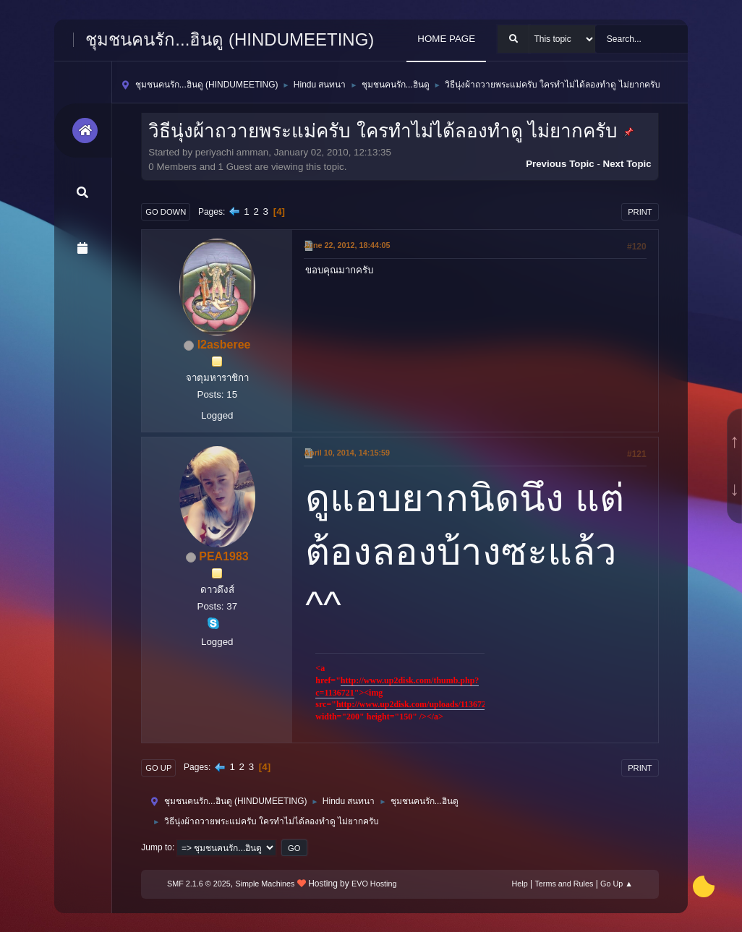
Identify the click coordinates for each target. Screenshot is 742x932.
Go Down (165, 212)
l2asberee (224, 344)
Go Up (158, 768)
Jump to (156, 847)
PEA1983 (223, 556)
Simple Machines (264, 883)
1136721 (339, 693)
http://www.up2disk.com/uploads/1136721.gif (419, 704)
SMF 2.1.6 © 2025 (199, 883)
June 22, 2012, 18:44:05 (347, 245)
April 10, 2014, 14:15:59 (347, 452)
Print (640, 212)
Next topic (627, 163)
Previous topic (560, 163)
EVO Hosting (373, 883)
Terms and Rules (563, 883)
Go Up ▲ (616, 883)
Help (519, 883)
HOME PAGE (446, 38)
